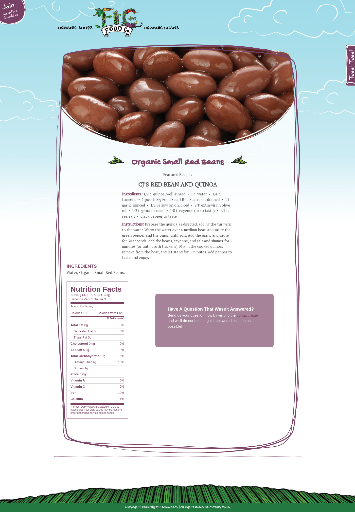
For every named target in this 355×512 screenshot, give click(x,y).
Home (118, 22)
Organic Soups (75, 27)
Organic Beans (161, 27)
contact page (247, 315)
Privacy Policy (220, 507)
